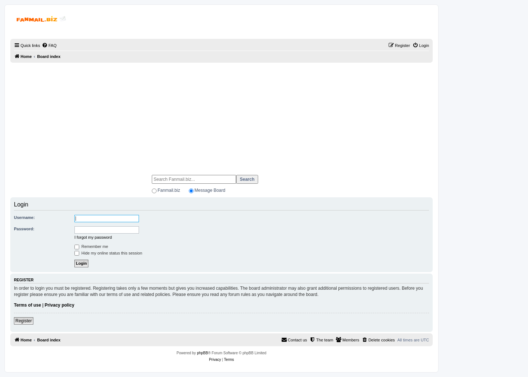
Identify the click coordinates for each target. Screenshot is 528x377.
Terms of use (27, 305)
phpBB (202, 353)
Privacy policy (59, 305)
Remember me (91, 246)
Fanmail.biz (169, 190)
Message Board (209, 190)
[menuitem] (49, 45)
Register (23, 320)
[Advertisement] (221, 115)
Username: (24, 217)
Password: (24, 229)
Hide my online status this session (108, 253)
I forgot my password (93, 237)
